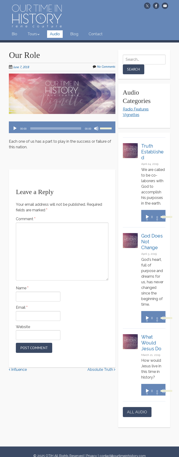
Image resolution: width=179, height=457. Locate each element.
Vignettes (131, 115)
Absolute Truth (101, 369)
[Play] (15, 128)
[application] (62, 127)
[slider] (55, 128)
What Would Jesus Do (151, 342)
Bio (14, 34)
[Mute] (96, 128)
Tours (32, 34)
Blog (74, 34)
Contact (96, 34)
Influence (18, 369)
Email (22, 307)
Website (23, 327)
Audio (55, 34)
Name (22, 288)
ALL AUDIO (137, 412)
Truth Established (152, 151)
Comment (25, 219)
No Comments (106, 66)
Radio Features (136, 109)
